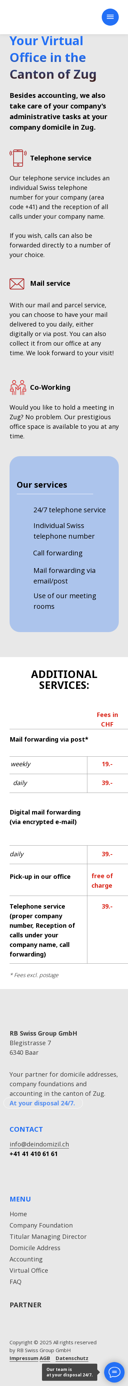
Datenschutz (72, 1358)
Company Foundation (41, 1225)
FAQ (16, 1282)
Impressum (24, 1358)
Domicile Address (35, 1248)
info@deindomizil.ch (39, 1144)
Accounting (26, 1259)
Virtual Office (29, 1270)
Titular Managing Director (48, 1236)
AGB (45, 1358)
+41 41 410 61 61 (34, 1154)
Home (18, 1214)
